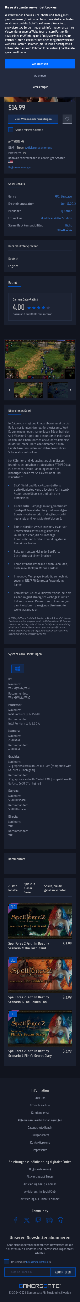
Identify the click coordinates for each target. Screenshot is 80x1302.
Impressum (40, 1150)
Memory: (14, 731)
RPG (56, 196)
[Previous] (9, 390)
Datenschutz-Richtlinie (37, 1262)
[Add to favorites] (67, 119)
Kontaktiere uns (40, 1142)
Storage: (13, 791)
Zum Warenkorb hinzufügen (33, 119)
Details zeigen (40, 87)
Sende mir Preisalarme (29, 130)
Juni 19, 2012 (68, 204)
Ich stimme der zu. (31, 1262)
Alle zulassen (40, 64)
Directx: (13, 816)
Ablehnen (40, 75)
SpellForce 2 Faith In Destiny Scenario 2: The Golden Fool (28, 999)
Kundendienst (40, 1113)
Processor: (15, 705)
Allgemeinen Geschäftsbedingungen (40, 1120)
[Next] (70, 390)
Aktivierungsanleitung (38, 148)
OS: (10, 679)
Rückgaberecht (40, 1135)
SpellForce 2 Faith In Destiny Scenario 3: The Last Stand (28, 945)
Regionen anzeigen (20, 167)
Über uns (40, 1098)
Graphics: (14, 757)
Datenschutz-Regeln (40, 1128)
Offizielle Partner (40, 1105)
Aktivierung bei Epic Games (40, 1184)
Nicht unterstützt (64, 227)
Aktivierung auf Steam (40, 1177)
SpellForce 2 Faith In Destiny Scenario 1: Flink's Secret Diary (30, 1053)
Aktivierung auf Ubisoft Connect (40, 1199)
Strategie (66, 196)
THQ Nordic (65, 211)
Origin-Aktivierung (40, 1169)
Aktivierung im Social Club (40, 1191)
